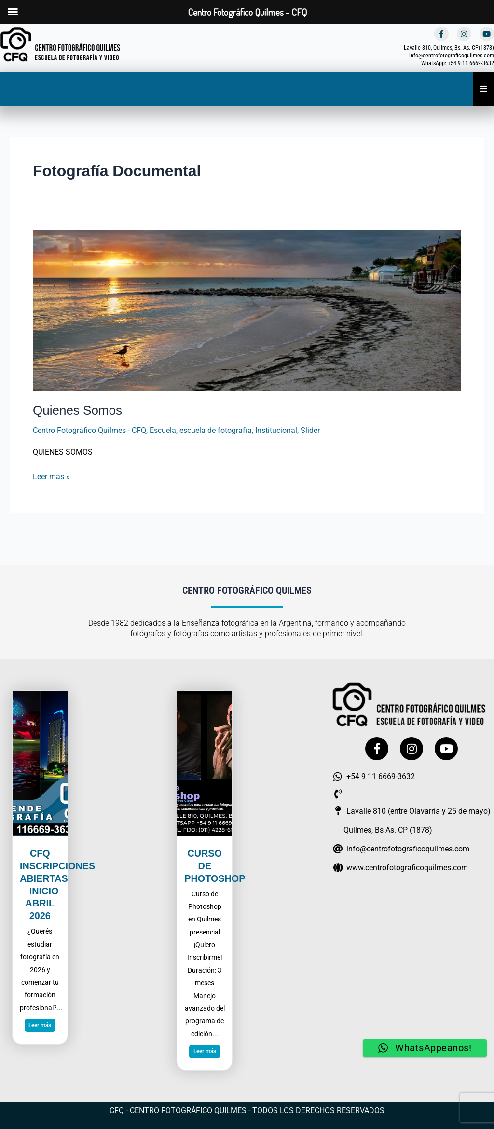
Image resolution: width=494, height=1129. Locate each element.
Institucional (276, 430)
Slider (310, 430)
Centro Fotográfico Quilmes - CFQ (89, 430)
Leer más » (51, 475)
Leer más (39, 1024)
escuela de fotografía (215, 430)
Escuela (163, 430)
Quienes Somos (77, 410)
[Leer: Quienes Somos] (247, 309)
